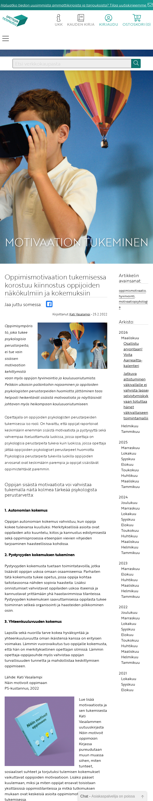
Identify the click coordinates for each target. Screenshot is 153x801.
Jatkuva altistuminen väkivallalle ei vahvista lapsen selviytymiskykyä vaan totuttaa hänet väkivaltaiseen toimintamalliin (138, 396)
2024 (123, 497)
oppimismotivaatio (132, 290)
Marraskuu (130, 447)
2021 (123, 673)
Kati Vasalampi (79, 314)
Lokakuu (128, 453)
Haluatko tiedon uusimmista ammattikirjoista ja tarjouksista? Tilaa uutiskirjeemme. (73, 5)
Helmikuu (129, 426)
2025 (123, 442)
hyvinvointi (127, 296)
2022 (123, 607)
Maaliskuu (130, 338)
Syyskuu (128, 459)
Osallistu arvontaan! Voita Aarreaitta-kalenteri (133, 354)
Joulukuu (129, 502)
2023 (123, 563)
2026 (123, 332)
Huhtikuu (129, 475)
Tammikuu (130, 431)
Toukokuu (130, 470)
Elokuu (127, 464)
